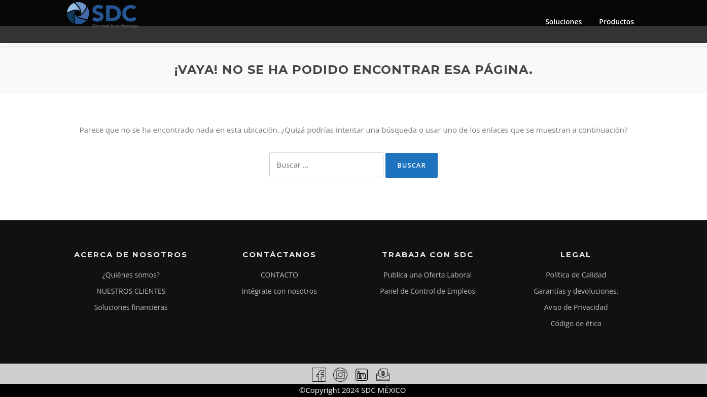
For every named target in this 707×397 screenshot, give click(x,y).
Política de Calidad (576, 275)
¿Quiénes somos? (131, 275)
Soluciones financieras (131, 307)
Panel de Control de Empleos (427, 291)
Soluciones (563, 21)
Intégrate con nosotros (279, 291)
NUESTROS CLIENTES (130, 291)
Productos (616, 21)
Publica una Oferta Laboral (427, 275)
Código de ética (576, 323)
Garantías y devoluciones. (576, 291)
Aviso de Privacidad (576, 307)
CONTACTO (279, 275)
